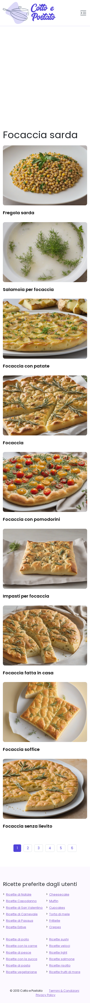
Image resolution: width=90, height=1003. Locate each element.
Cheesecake (59, 894)
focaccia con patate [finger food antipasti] (26, 366)
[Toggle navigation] (83, 13)
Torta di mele (59, 914)
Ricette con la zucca (21, 959)
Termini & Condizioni (64, 991)
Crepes (55, 927)
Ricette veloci (59, 946)
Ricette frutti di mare (64, 972)
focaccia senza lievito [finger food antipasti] (27, 826)
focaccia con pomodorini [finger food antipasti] (31, 519)
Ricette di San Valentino (24, 908)
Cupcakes (57, 908)
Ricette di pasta (18, 965)
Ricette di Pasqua (19, 921)
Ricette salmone (62, 959)
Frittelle (54, 921)
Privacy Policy (45, 995)
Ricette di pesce (18, 952)
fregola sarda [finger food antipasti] (18, 213)
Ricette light (58, 952)
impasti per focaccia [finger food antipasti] (26, 596)
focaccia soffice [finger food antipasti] (21, 749)
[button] (83, 13)
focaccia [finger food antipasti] (13, 443)
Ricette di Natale (18, 894)
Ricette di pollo (17, 939)
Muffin (53, 901)
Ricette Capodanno (21, 901)
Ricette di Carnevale (22, 914)
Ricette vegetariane (21, 972)
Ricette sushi (59, 939)
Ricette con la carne (21, 946)
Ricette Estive (16, 927)
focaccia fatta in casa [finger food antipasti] (28, 673)
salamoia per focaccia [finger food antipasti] (28, 289)
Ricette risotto (60, 965)
